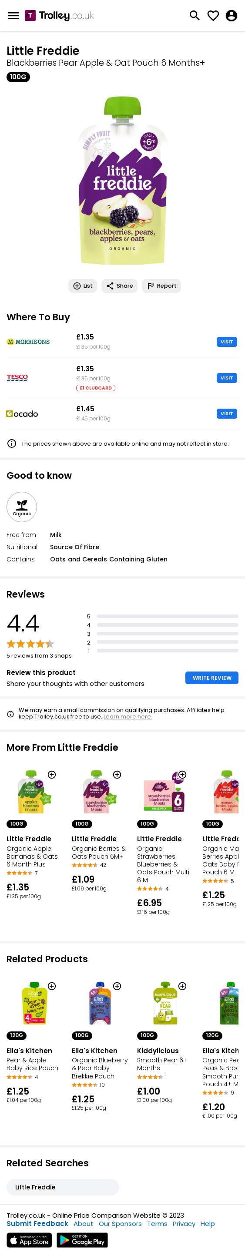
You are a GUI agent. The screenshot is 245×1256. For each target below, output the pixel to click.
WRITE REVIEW (212, 678)
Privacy (184, 1223)
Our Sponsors (120, 1223)
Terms (157, 1223)
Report (161, 286)
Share (119, 286)
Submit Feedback (37, 1223)
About (84, 1223)
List (83, 286)
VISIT (227, 341)
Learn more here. (128, 716)
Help (208, 1223)
